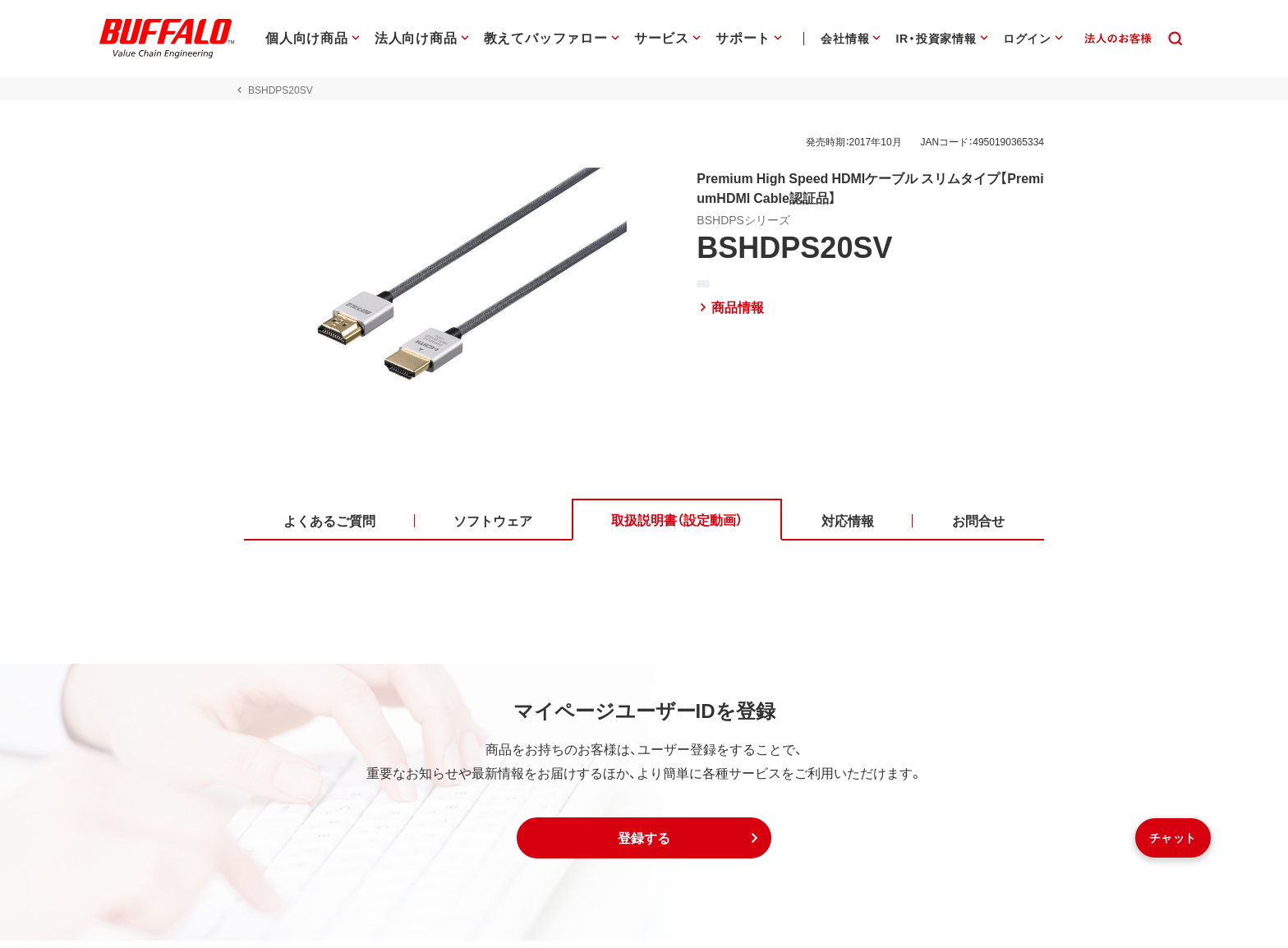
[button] (644, 845)
